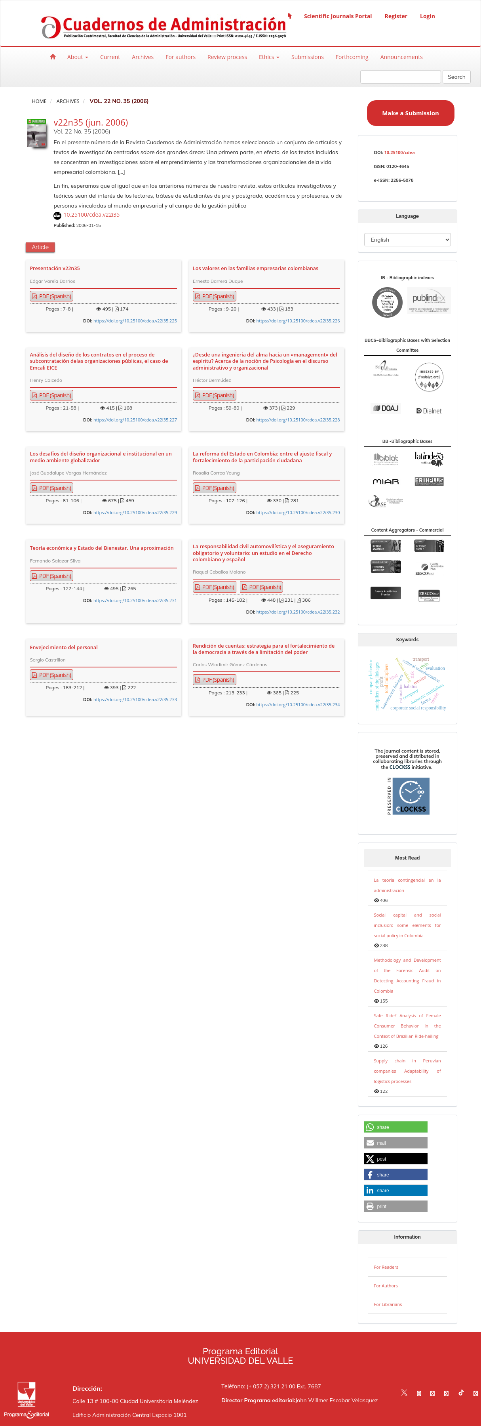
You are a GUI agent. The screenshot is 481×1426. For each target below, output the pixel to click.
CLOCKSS (400, 767)
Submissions (307, 57)
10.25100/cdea (399, 152)
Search (457, 76)
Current (110, 57)
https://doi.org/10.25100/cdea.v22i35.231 (135, 600)
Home (39, 101)
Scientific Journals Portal (338, 16)
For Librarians (388, 1304)
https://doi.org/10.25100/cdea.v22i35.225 (135, 321)
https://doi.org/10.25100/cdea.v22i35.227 (135, 420)
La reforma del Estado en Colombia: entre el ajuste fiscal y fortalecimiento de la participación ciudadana (262, 457)
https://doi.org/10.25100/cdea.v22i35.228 (298, 420)
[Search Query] (400, 77)
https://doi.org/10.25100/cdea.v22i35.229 (135, 512)
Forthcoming (352, 57)
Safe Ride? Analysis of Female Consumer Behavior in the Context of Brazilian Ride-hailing (407, 1025)
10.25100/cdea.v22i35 (91, 214)
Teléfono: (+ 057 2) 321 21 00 (258, 1386)
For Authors (386, 1286)
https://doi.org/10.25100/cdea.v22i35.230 (298, 512)
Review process (227, 57)
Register (396, 16)
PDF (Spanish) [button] (54, 296)
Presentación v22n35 (55, 268)
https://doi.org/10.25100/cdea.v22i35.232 (298, 612)
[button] (396, 1127)
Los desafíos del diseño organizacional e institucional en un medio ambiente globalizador (101, 457)
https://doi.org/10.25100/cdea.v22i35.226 (298, 321)
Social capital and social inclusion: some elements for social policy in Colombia (407, 925)
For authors (180, 57)
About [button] (77, 57)
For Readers (386, 1267)
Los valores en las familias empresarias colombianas (255, 268)
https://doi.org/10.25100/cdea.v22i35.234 (298, 704)
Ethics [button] (269, 57)
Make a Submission (410, 113)
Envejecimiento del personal (63, 647)
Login (427, 16)
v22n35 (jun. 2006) (90, 122)
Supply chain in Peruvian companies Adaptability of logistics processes (407, 1071)
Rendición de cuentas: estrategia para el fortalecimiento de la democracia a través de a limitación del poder (264, 649)
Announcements (401, 57)
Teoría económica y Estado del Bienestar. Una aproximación (101, 548)
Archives (143, 57)
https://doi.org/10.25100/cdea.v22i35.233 (135, 699)
